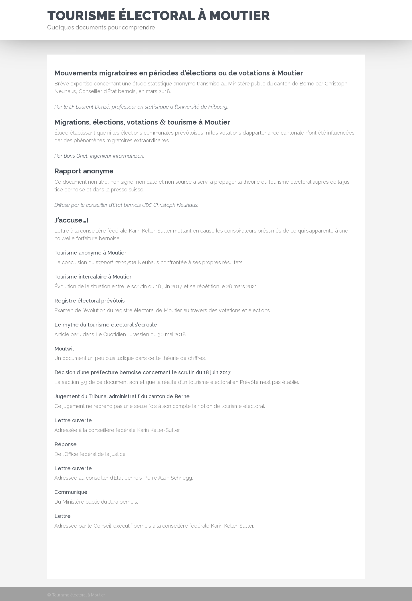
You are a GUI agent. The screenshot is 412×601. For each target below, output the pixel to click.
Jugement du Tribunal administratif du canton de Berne (122, 396)
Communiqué (71, 492)
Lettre (62, 516)
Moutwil (64, 349)
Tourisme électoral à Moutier (158, 15)
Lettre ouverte (73, 420)
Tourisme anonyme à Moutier (90, 253)
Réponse (65, 444)
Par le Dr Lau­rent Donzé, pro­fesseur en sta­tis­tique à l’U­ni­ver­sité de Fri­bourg (140, 107)
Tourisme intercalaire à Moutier (93, 277)
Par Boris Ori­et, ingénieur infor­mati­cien (98, 156)
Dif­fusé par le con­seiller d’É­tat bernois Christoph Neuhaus (125, 205)
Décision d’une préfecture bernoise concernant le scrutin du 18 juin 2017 (142, 372)
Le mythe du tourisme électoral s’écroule (105, 325)
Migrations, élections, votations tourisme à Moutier (142, 122)
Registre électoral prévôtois (89, 301)
